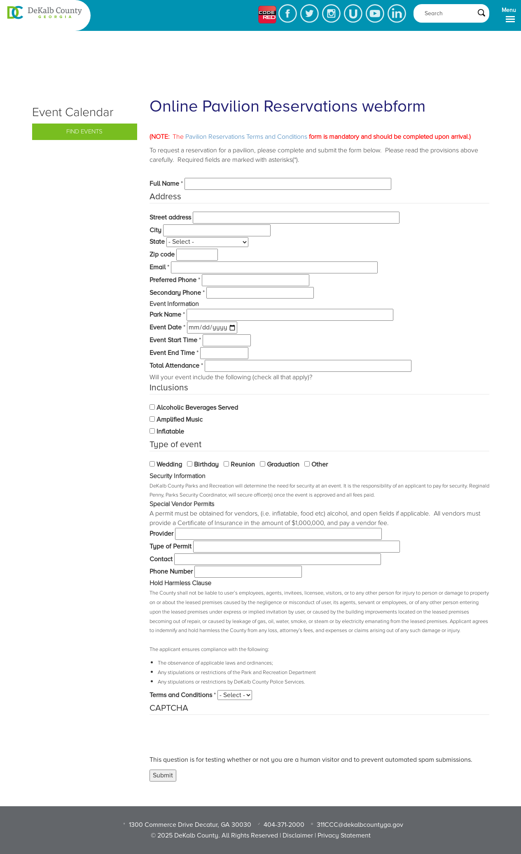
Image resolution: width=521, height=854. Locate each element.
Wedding (169, 464)
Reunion (243, 464)
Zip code (162, 254)
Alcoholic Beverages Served (197, 408)
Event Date (166, 327)
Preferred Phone (173, 280)
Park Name (165, 314)
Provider (161, 534)
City (155, 230)
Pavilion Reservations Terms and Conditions (246, 136)
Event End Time (172, 353)
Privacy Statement (344, 835)
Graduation (283, 464)
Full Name (164, 184)
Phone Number (171, 571)
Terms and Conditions (181, 695)
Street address (170, 217)
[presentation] (212, 739)
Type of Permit (171, 546)
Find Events (84, 131)
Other (319, 464)
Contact (161, 559)
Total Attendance (174, 366)
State (157, 242)
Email (158, 267)
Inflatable (170, 431)
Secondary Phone (175, 293)
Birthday (206, 464)
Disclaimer (298, 835)
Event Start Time (173, 340)
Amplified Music (180, 419)
